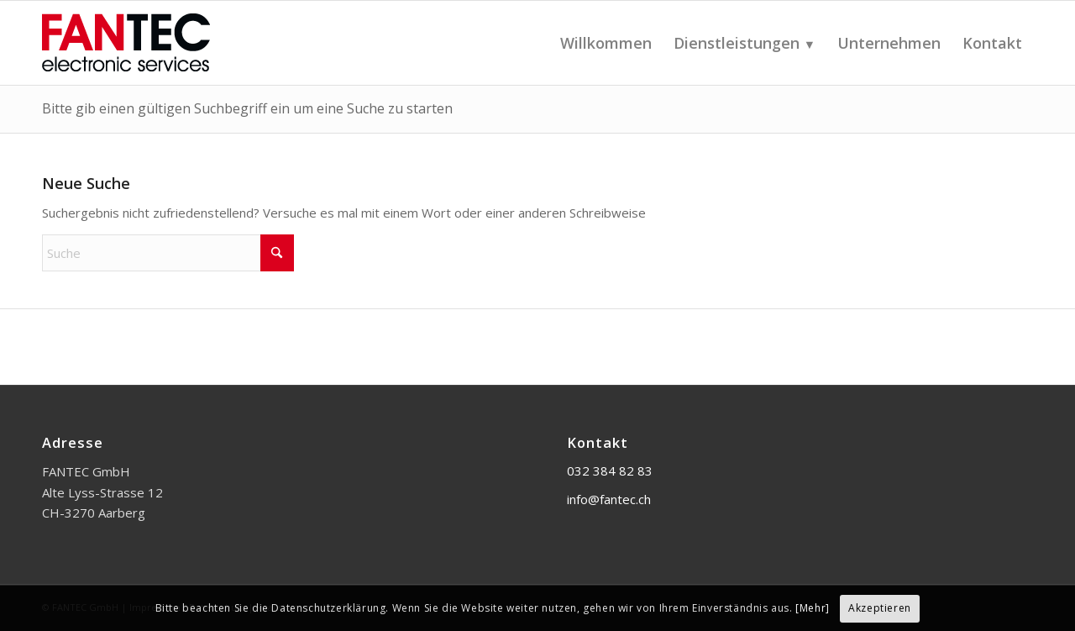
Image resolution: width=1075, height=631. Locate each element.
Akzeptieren (879, 608)
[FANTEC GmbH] (168, 43)
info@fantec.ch (609, 499)
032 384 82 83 (610, 470)
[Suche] (168, 252)
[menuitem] (606, 43)
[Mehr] (812, 608)
